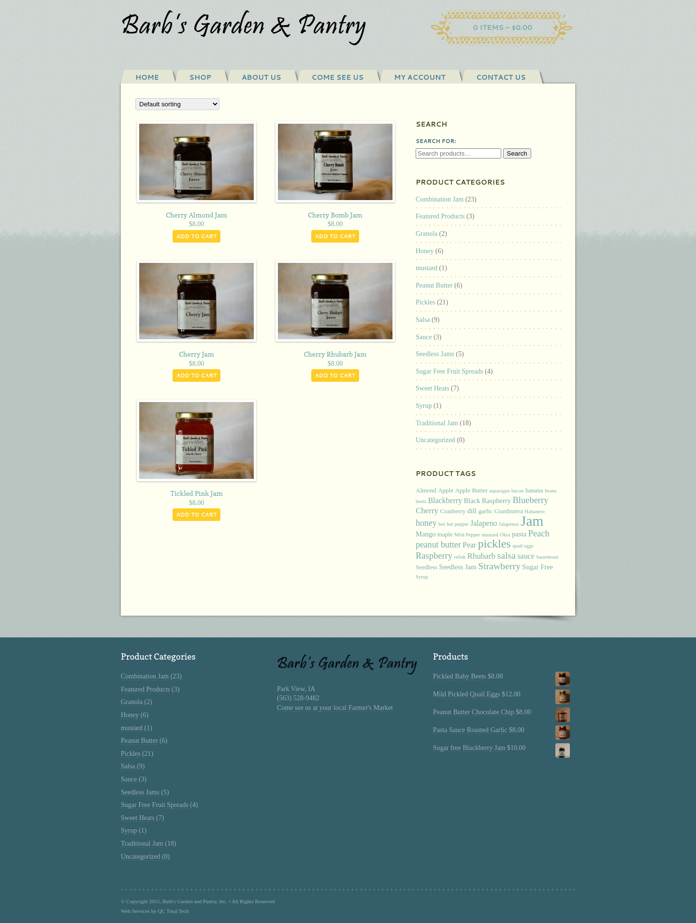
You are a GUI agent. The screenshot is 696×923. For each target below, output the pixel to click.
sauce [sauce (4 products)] (525, 556)
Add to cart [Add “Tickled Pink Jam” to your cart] (196, 515)
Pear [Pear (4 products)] (469, 545)
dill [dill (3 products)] (472, 511)
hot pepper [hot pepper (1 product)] (457, 524)
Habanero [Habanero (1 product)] (534, 511)
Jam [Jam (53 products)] (532, 521)
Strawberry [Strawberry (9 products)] (499, 566)
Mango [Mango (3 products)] (425, 534)
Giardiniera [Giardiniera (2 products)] (508, 511)
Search (517, 153)
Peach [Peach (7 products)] (539, 533)
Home (147, 77)
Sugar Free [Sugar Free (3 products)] (537, 567)
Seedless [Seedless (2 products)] (426, 567)
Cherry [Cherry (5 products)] (427, 510)
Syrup (424, 405)
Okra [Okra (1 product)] (505, 534)
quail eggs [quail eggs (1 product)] (523, 545)
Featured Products (440, 216)
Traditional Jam (437, 423)
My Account (420, 77)
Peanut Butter (434, 285)
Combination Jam (440, 199)
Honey (425, 251)
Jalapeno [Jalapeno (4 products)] (483, 523)
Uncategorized (435, 440)
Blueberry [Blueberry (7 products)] (531, 500)
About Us (261, 77)
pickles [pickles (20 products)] (494, 543)
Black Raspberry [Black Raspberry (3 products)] (487, 501)
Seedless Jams (435, 354)
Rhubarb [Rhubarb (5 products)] (481, 556)
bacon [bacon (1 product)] (517, 490)
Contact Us (501, 77)
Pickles (425, 302)
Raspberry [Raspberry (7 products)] (434, 556)
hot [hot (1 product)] (441, 524)
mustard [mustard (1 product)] (490, 534)
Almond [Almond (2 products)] (426, 490)
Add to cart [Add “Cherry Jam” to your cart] (196, 375)
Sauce (424, 337)
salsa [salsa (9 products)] (506, 555)
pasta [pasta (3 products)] (519, 534)
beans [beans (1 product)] (550, 490)
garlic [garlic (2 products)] (485, 511)
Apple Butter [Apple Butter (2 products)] (471, 490)
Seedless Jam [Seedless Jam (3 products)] (457, 567)
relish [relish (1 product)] (459, 557)
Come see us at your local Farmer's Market (335, 707)
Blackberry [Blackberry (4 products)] (445, 500)
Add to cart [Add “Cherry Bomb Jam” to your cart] (335, 236)
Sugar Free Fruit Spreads (449, 371)
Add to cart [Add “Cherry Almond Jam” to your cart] (196, 236)
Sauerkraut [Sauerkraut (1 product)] (547, 557)
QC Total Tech (173, 911)
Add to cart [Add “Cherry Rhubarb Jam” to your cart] (335, 375)
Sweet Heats (433, 388)
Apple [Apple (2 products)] (445, 490)
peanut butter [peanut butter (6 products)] (438, 544)
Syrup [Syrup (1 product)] (422, 576)
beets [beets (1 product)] (421, 501)
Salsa (423, 319)
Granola (426, 233)
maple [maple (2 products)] (445, 534)
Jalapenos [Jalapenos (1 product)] (509, 524)
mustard (426, 268)
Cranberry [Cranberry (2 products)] (453, 511)
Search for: (436, 141)
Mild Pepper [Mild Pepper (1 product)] (467, 534)
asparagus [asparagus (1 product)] (499, 490)
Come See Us (338, 77)
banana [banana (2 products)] (534, 490)
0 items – (503, 27)
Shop (200, 77)
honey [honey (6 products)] (426, 523)
